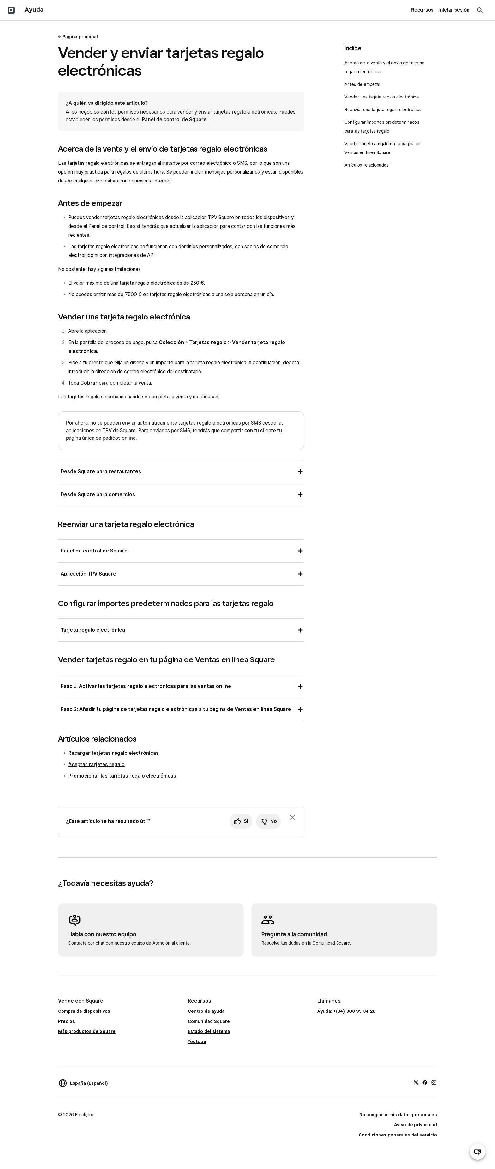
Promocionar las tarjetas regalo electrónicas (122, 776)
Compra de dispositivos (84, 1011)
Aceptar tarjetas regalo (96, 764)
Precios (66, 1021)
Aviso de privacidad (415, 1124)
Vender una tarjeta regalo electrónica (381, 96)
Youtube (197, 1041)
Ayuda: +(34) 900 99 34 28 (346, 1011)
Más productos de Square (87, 1031)
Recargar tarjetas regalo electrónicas (113, 753)
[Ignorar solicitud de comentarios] (292, 817)
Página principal (80, 36)
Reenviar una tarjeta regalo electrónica (382, 109)
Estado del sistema (209, 1031)
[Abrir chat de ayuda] (478, 1152)
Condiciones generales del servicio (398, 1134)
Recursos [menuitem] (422, 10)
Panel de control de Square (174, 119)
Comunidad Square (209, 1021)
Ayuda (34, 9)
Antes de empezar (362, 84)
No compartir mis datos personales (398, 1114)
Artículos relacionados (366, 165)
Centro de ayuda (206, 1011)
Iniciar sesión (454, 10)
